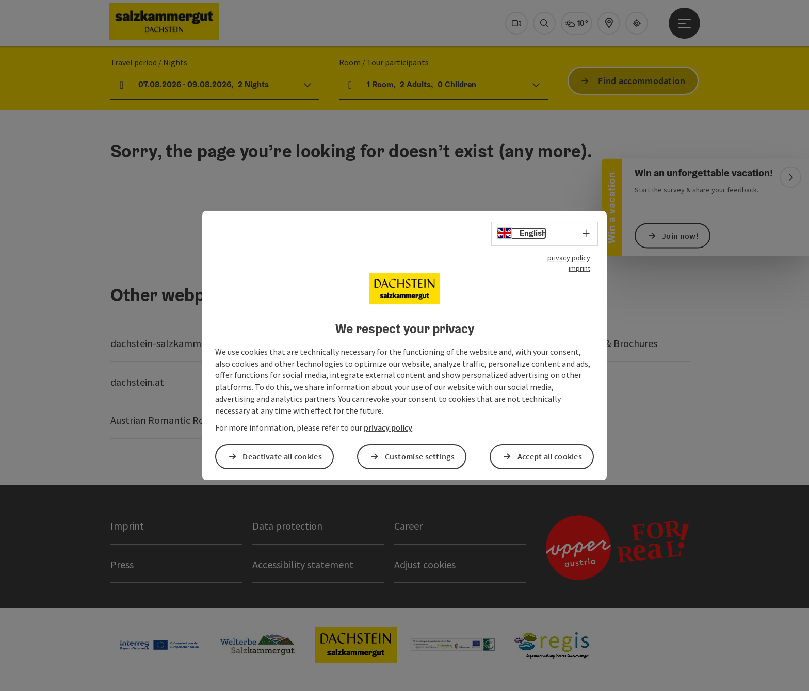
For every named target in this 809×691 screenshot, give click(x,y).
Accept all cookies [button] (549, 456)
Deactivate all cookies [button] (282, 456)
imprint (579, 268)
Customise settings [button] (420, 456)
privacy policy (568, 257)
